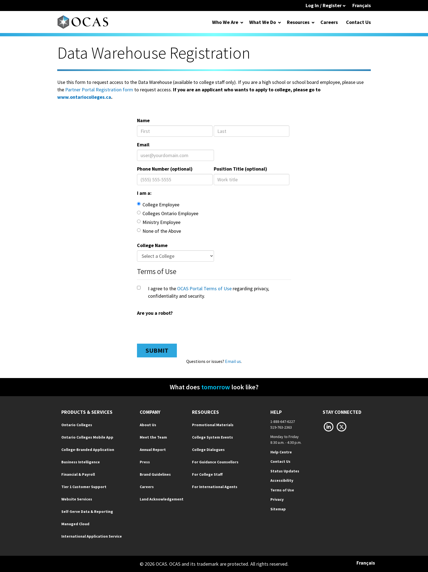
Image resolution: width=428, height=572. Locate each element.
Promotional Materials (213, 424)
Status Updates (284, 471)
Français (361, 5)
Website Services (76, 499)
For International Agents (214, 486)
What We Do (262, 22)
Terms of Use (282, 490)
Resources (298, 22)
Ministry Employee (158, 222)
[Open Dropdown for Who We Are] (242, 22)
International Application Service (91, 536)
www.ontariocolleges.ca (84, 97)
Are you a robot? (155, 313)
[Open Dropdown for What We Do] (279, 22)
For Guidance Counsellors (215, 461)
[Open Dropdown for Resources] (313, 22)
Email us (233, 361)
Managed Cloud (75, 523)
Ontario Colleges (76, 424)
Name (143, 120)
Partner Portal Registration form (99, 89)
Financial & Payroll (78, 474)
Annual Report (153, 449)
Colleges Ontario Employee (167, 213)
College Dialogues (208, 449)
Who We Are (225, 22)
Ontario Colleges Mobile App (87, 437)
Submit (157, 350)
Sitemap (278, 509)
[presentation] (179, 329)
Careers (329, 22)
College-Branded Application (87, 449)
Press (145, 461)
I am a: (144, 193)
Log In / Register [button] (326, 5)
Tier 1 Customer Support (83, 486)
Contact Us (358, 22)
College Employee (158, 204)
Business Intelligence (80, 461)
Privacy (277, 499)
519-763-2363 (281, 427)
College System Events (212, 437)
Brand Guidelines (155, 474)
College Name (152, 245)
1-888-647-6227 (282, 421)
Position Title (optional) (240, 169)
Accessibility (281, 480)
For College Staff (207, 474)
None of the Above (159, 231)
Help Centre (281, 452)
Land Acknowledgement (161, 499)
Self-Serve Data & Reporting (87, 511)
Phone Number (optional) (165, 169)
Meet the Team (153, 437)
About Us (148, 424)
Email (143, 144)
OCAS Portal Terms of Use (204, 288)
